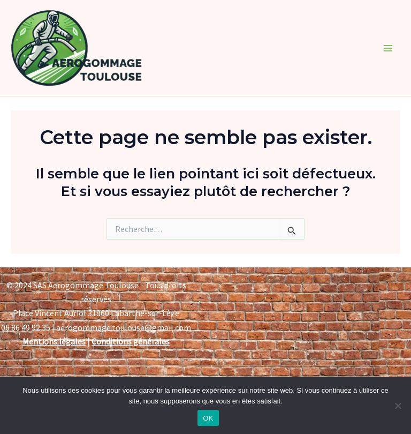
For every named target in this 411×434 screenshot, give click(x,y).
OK (208, 418)
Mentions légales (54, 341)
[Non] (397, 405)
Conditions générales (131, 341)
